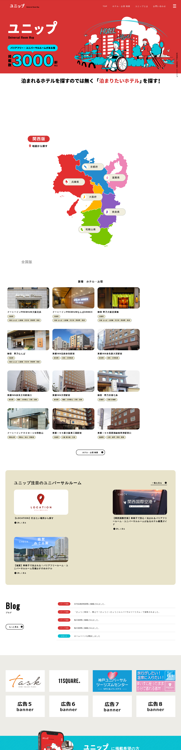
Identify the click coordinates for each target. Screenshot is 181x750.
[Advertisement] (90, 103)
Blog (94, 731)
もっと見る (13, 544)
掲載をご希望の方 (136, 676)
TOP (105, 6)
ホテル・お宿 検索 (121, 6)
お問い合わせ (159, 6)
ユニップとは (141, 6)
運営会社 (47, 733)
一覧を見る (157, 444)
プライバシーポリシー (32, 733)
